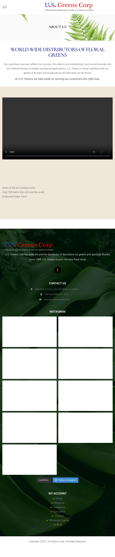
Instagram (57, 311)
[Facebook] (57, 270)
